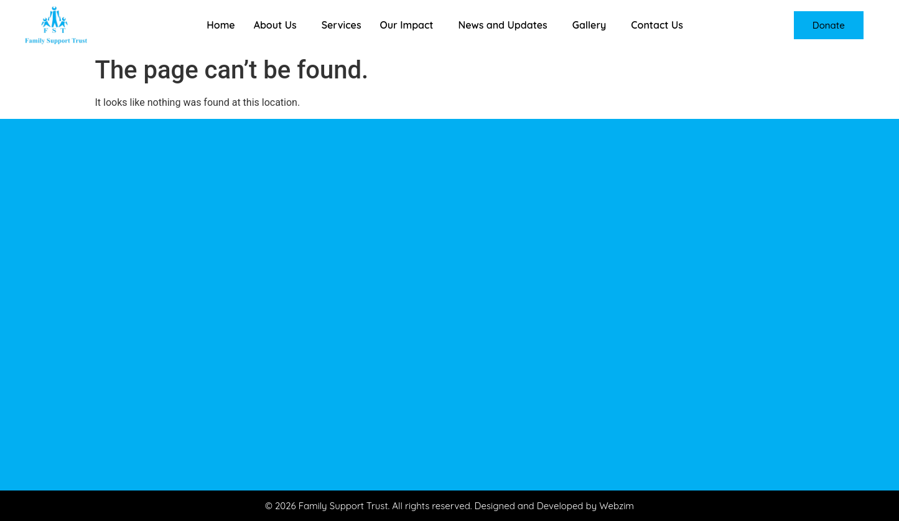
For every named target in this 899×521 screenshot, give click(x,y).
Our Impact (407, 25)
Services (341, 25)
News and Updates (502, 25)
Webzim (616, 506)
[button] (278, 25)
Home (221, 25)
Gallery (589, 25)
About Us (275, 25)
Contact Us (657, 25)
